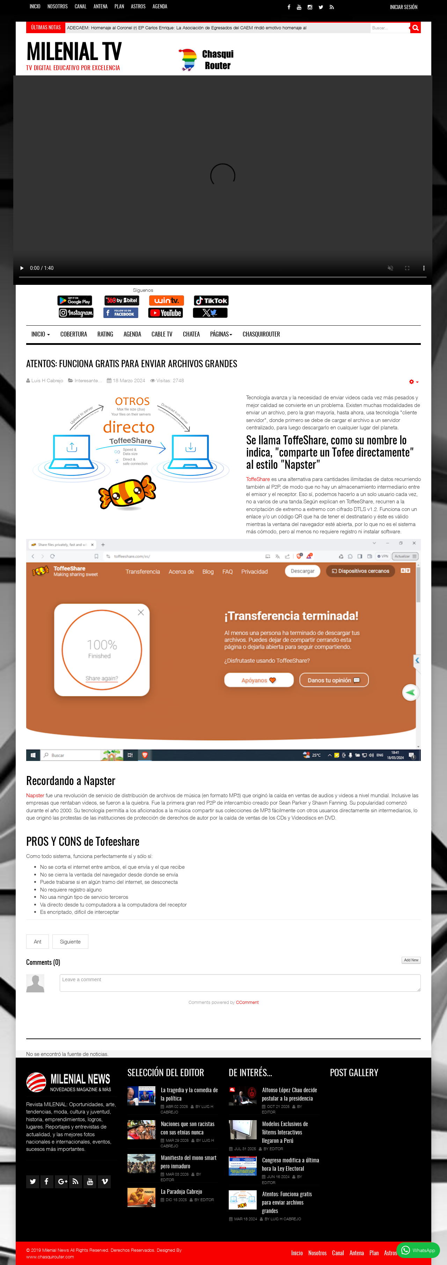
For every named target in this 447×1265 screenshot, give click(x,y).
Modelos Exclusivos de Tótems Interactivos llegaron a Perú (285, 1133)
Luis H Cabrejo (286, 1218)
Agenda (160, 7)
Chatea (191, 335)
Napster (36, 795)
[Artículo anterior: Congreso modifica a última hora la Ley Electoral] (37, 941)
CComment (247, 1002)
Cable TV (162, 335)
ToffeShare (258, 479)
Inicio (35, 7)
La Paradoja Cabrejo (181, 1192)
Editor (167, 1179)
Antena (101, 7)
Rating (105, 335)
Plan (119, 7)
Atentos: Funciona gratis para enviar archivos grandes (131, 364)
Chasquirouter (261, 335)
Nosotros (57, 7)
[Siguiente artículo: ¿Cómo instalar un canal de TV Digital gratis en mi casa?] (70, 941)
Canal (81, 7)
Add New (411, 960)
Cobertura (73, 335)
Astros (138, 7)
